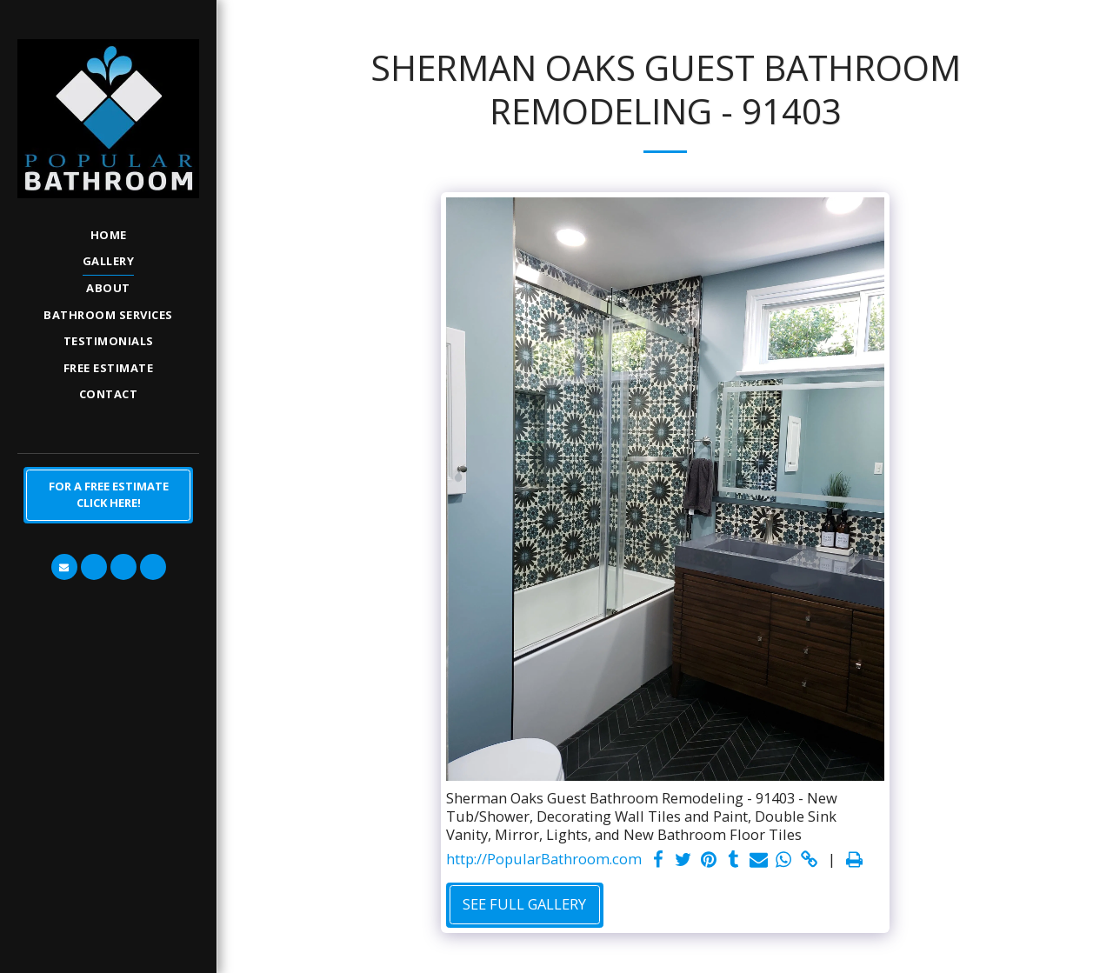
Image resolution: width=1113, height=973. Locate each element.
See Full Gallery (524, 904)
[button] (64, 567)
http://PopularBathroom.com (544, 859)
